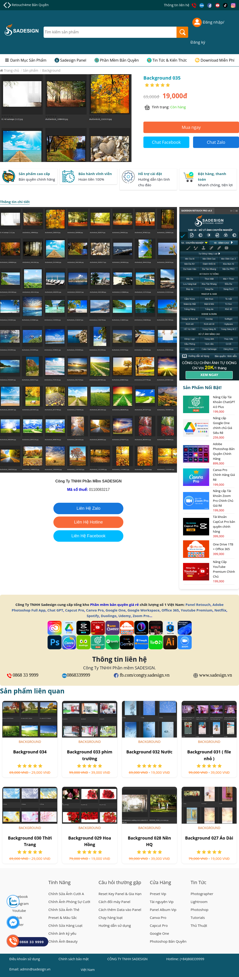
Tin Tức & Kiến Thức (169, 60)
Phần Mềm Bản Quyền (119, 60)
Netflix (220, 610)
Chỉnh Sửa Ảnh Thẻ (64, 909)
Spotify (93, 615)
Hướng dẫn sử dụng (115, 925)
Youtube (19, 910)
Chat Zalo (216, 142)
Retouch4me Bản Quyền (30, 5)
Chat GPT (55, 610)
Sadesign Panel (73, 60)
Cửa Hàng (160, 882)
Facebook (20, 896)
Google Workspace (144, 610)
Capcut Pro (74, 610)
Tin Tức (198, 882)
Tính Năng (59, 882)
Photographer (202, 893)
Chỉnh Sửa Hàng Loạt (65, 925)
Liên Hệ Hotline (88, 522)
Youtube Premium (196, 610)
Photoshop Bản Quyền (168, 941)
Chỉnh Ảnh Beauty (63, 941)
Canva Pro (95, 610)
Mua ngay (191, 127)
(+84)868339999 (192, 959)
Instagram (20, 903)
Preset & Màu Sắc (62, 917)
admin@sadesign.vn (35, 969)
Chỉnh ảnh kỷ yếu (62, 933)
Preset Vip (158, 893)
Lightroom (199, 901)
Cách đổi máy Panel (114, 901)
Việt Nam (88, 970)
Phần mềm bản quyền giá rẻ (114, 604)
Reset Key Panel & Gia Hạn (120, 893)
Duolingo (109, 615)
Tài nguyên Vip (162, 901)
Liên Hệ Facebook (88, 536)
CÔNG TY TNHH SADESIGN (127, 959)
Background (30, 741)
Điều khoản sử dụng (24, 959)
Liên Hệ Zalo (88, 508)
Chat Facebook (166, 142)
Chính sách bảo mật (74, 959)
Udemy (124, 615)
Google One (116, 610)
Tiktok (17, 917)
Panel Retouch (198, 604)
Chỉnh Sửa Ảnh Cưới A (66, 893)
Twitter (18, 924)
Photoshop (199, 909)
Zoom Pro (141, 615)
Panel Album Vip (163, 909)
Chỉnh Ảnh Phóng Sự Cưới (69, 901)
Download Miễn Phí (217, 60)
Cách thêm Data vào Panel (120, 909)
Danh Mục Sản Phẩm (28, 60)
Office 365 (170, 610)
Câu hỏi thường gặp (120, 882)
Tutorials (198, 917)
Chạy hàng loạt (111, 917)
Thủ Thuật (199, 925)
